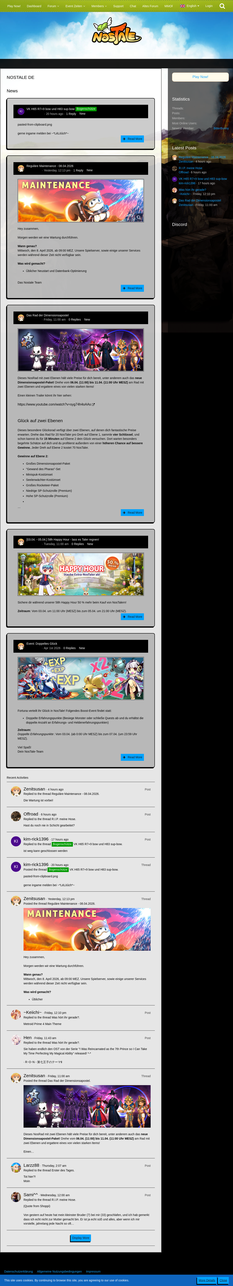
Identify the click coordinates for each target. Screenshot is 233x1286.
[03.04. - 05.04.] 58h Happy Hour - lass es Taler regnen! (62, 539)
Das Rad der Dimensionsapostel (47, 315)
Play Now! (200, 77)
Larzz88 (31, 1165)
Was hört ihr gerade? (65, 1017)
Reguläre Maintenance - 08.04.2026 (49, 166)
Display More (81, 1238)
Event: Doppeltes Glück (41, 643)
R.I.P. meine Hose (63, 819)
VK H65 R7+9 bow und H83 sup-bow (50, 109)
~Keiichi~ (33, 1012)
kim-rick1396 (34, 113)
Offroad (31, 813)
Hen (28, 1037)
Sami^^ (31, 1194)
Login (209, 6)
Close (223, 1280)
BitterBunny (221, 128)
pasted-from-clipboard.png (35, 124)
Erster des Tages (63, 1170)
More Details (207, 1280)
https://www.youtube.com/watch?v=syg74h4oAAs (54, 404)
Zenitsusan (33, 170)
